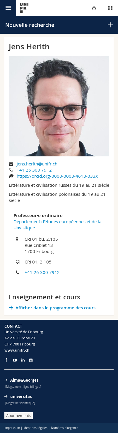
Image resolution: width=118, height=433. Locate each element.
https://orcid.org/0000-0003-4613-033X (57, 176)
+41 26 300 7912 (34, 170)
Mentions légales (35, 428)
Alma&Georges (24, 380)
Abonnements (18, 415)
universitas (21, 396)
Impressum (12, 428)
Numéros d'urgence (64, 428)
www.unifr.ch (16, 350)
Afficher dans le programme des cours (55, 308)
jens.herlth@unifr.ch (37, 164)
